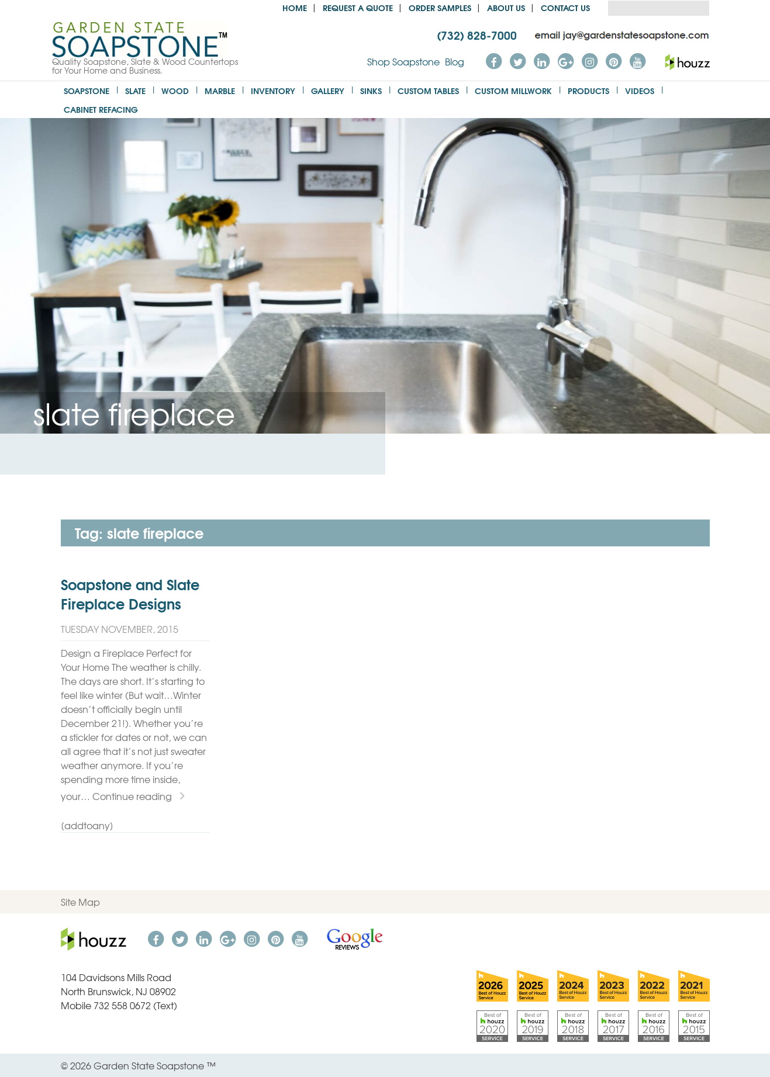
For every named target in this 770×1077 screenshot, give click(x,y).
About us (506, 7)
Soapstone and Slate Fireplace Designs (130, 594)
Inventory (273, 90)
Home (294, 7)
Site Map (80, 902)
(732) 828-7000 (477, 34)
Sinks (371, 90)
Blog (454, 61)
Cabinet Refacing (101, 109)
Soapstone (86, 90)
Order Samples (440, 7)
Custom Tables (428, 90)
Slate (135, 90)
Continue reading (138, 796)
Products (588, 90)
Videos (639, 90)
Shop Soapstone (403, 61)
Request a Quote (358, 7)
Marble (220, 90)
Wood (175, 90)
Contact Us (565, 7)
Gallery (327, 90)
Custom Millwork (513, 90)
